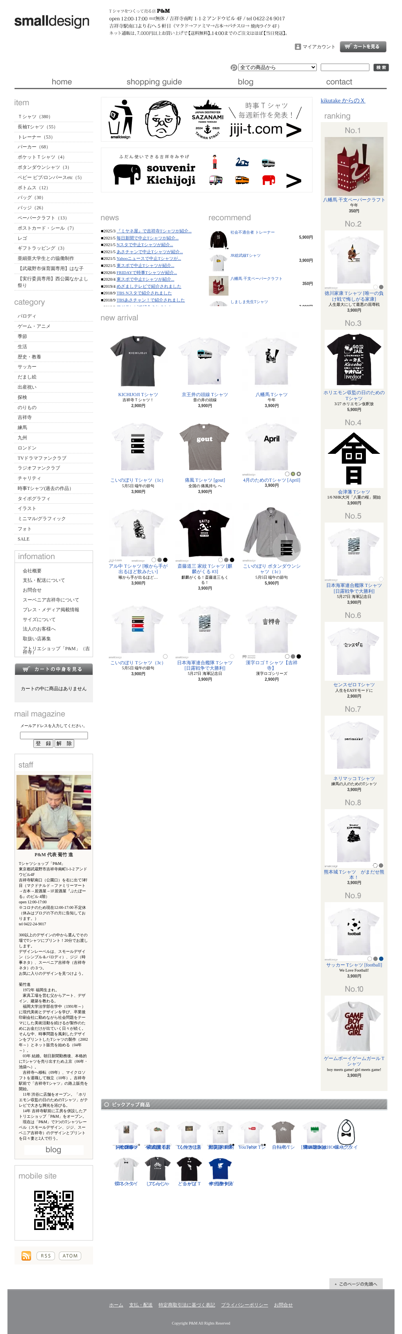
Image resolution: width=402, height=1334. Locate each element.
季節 (22, 336)
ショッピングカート (363, 47)
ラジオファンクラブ (39, 468)
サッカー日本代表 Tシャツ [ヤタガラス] (220, 1170)
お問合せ (340, 81)
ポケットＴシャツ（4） (42, 157)
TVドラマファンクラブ (42, 458)
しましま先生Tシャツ (249, 302)
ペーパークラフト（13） (43, 218)
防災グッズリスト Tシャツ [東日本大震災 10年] (220, 1134)
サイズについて (39, 619)
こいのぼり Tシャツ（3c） (138, 632)
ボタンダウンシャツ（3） (45, 167)
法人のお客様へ (39, 629)
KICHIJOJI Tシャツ (138, 364)
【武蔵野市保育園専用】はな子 (51, 268)
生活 (22, 346)
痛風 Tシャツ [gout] (204, 450)
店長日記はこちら (54, 1150)
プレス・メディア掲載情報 (51, 609)
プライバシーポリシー (244, 1305)
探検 (22, 397)
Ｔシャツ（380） (35, 116)
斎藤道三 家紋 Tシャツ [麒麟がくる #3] (204, 538)
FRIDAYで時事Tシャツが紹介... (147, 272)
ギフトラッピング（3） (42, 248)
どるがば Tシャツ (189, 1170)
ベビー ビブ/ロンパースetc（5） (51, 177)
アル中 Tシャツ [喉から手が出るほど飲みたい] (138, 538)
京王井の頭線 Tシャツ (204, 364)
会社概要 (32, 571)
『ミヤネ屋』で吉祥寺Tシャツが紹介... (154, 230)
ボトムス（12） (34, 187)
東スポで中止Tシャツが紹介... (145, 265)
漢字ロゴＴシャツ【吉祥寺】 (271, 635)
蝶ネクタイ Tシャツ (126, 1170)
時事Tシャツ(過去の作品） (46, 488)
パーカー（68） (34, 147)
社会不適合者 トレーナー (252, 232)
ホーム (61, 81)
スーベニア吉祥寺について (51, 600)
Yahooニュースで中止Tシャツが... (149, 258)
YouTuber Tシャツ (252, 1134)
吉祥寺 (25, 417)
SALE (23, 539)
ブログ (247, 81)
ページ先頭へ (356, 1283)
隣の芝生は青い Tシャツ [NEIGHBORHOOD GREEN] (321, 1134)
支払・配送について (154, 81)
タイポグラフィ (34, 498)
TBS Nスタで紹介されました (144, 293)
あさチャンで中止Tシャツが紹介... (150, 251)
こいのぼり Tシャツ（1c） (138, 450)
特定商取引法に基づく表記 (187, 1305)
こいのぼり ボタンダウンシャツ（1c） (272, 538)
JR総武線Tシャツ (245, 255)
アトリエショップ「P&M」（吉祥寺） (56, 650)
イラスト (27, 508)
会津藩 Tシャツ (354, 462)
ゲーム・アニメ (34, 326)
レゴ (22, 238)
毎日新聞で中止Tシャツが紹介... (148, 238)
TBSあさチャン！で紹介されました (151, 300)
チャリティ (29, 478)
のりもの (27, 407)
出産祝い (27, 387)
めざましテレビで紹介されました (149, 286)
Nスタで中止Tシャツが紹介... (145, 244)
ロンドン (27, 448)
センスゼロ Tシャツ (354, 654)
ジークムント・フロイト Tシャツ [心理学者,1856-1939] (126, 1134)
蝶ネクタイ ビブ (346, 1134)
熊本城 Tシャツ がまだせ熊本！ (354, 844)
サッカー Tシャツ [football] (354, 935)
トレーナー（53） (36, 137)
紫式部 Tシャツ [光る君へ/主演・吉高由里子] (158, 1134)
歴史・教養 (29, 357)
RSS (46, 1256)
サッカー (27, 366)
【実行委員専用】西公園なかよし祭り (53, 282)
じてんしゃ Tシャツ (158, 1170)
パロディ (27, 316)
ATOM (70, 1256)
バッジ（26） (32, 207)
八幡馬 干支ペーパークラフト (256, 278)
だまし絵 (27, 377)
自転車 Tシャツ (283, 1134)
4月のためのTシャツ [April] (271, 450)
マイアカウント (319, 46)
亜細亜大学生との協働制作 (46, 258)
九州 (22, 437)
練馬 (22, 427)
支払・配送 (141, 1305)
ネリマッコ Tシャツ (354, 748)
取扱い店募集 (37, 638)
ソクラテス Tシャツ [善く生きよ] (189, 1134)
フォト (25, 529)
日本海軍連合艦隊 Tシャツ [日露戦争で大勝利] (204, 635)
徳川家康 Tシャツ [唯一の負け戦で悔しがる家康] (354, 266)
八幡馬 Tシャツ (271, 364)
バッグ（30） (32, 197)
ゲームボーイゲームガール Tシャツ (354, 1031)
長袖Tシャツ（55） (38, 127)
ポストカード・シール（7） (47, 228)
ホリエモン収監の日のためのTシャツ (354, 365)
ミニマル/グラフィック (42, 518)
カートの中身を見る (54, 669)
